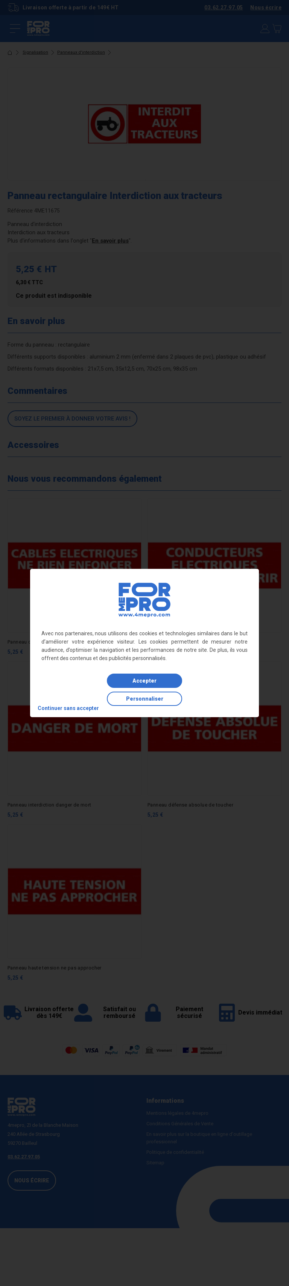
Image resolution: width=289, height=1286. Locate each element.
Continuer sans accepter (68, 708)
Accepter (144, 681)
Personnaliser (144, 699)
